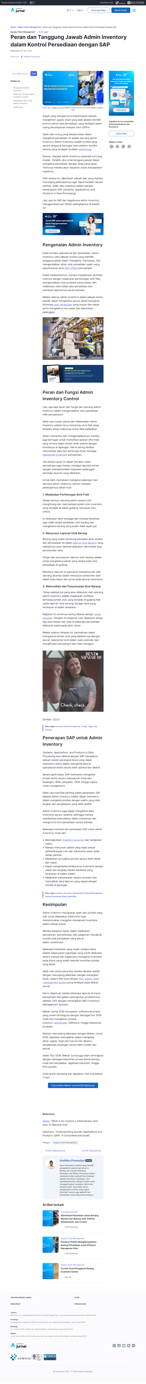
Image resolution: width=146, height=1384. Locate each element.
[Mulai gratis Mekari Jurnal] (73, 225)
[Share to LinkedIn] (123, 146)
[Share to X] (111, 146)
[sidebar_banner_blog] (121, 93)
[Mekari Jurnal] (18, 10)
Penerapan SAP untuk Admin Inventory (22, 101)
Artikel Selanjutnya (91, 1150)
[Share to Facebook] (129, 146)
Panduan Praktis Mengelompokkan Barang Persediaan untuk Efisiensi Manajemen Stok (78, 1245)
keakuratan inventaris (55, 454)
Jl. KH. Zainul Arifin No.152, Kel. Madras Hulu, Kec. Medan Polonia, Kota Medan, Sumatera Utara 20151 (49, 1336)
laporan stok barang (84, 542)
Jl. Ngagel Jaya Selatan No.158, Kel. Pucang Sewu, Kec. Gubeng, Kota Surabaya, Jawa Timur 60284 (48, 1322)
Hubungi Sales (98, 10)
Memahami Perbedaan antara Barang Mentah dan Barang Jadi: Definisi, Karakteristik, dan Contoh (79, 1218)
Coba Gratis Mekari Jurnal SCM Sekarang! (73, 1085)
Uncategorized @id (69, 1212)
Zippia (46, 1121)
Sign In (80, 10)
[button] (70, 10)
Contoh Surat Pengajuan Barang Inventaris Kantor (77, 1270)
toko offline (71, 268)
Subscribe (121, 133)
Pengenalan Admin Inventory (21, 89)
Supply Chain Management (29, 27)
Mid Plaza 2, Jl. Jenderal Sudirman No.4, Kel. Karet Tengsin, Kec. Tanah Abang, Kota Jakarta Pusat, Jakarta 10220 (53, 1315)
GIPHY (56, 719)
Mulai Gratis (121, 10)
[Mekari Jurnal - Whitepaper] (73, 374)
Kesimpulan (18, 107)
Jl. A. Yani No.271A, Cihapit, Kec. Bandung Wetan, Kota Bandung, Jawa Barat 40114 (42, 1329)
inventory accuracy (73, 840)
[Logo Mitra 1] (32, 2)
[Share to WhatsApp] (117, 146)
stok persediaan (63, 304)
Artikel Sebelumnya (55, 1150)
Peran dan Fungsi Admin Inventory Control (23, 95)
